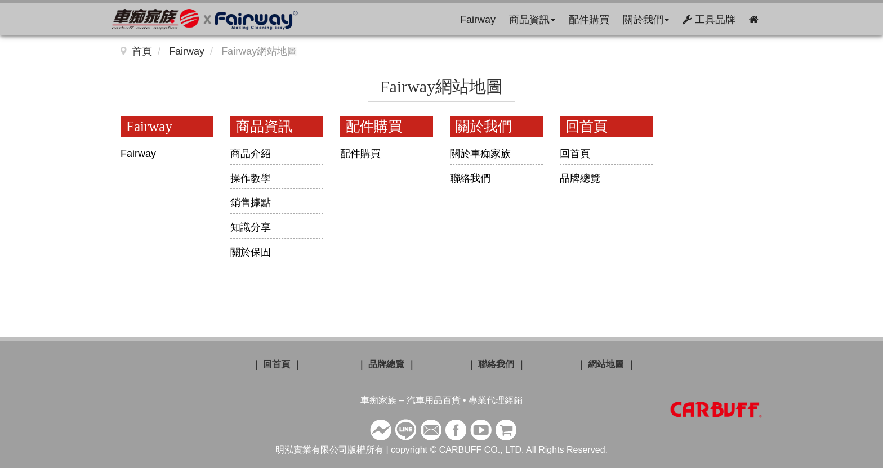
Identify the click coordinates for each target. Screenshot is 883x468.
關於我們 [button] (646, 19)
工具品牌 (709, 19)
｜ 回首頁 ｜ (277, 364)
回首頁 (575, 153)
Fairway (478, 19)
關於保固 (250, 252)
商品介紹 (250, 153)
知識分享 (250, 227)
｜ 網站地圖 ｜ (606, 364)
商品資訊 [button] (532, 19)
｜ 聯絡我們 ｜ (496, 364)
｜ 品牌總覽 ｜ (386, 364)
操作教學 (250, 178)
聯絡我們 (470, 178)
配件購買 (589, 19)
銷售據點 (250, 202)
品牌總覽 (580, 178)
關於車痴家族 (480, 153)
